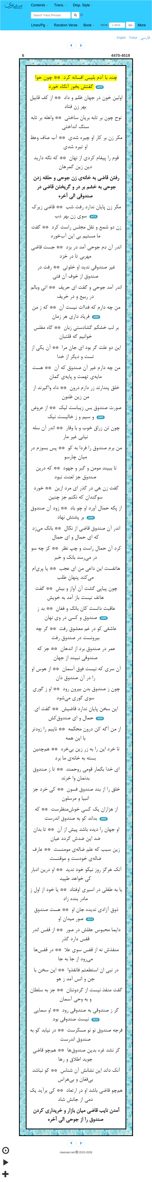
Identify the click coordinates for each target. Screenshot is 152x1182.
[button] (39, 5)
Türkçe (133, 37)
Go (130, 25)
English (121, 37)
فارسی (145, 37)
